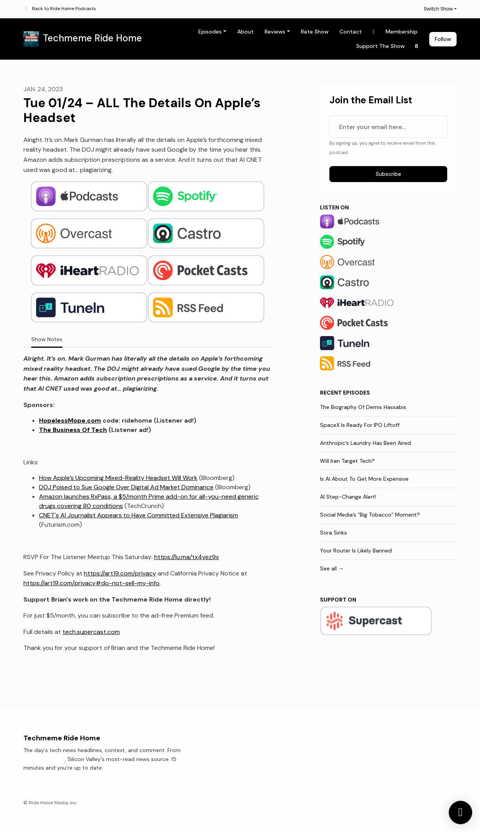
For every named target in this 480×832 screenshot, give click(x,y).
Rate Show (315, 31)
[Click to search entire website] (416, 46)
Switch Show (438, 8)
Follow (443, 38)
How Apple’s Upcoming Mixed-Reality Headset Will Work (118, 478)
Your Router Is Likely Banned (356, 550)
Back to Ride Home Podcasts (64, 8)
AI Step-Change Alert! (348, 496)
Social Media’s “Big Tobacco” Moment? (370, 514)
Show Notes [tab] (46, 339)
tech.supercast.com (91, 632)
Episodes (210, 31)
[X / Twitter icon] (398, 752)
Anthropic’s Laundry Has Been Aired (365, 442)
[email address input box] (388, 126)
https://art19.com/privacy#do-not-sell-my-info (91, 583)
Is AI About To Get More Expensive (364, 478)
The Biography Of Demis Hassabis (363, 407)
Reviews (275, 31)
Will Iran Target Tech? (347, 460)
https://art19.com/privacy (120, 573)
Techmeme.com (44, 759)
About (245, 31)
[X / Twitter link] (373, 32)
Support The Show (380, 46)
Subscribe (388, 173)
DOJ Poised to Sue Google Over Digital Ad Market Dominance (126, 487)
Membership (402, 31)
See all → (332, 568)
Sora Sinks (333, 532)
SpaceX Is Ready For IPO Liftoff (360, 424)
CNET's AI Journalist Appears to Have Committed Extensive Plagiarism (138, 515)
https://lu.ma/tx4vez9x (186, 557)
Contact (351, 31)
